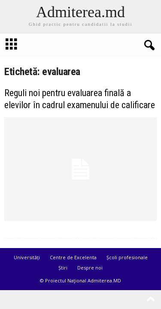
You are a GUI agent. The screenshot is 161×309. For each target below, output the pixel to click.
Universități (27, 257)
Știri (62, 267)
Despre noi (90, 267)
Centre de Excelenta (73, 257)
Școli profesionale (127, 257)
